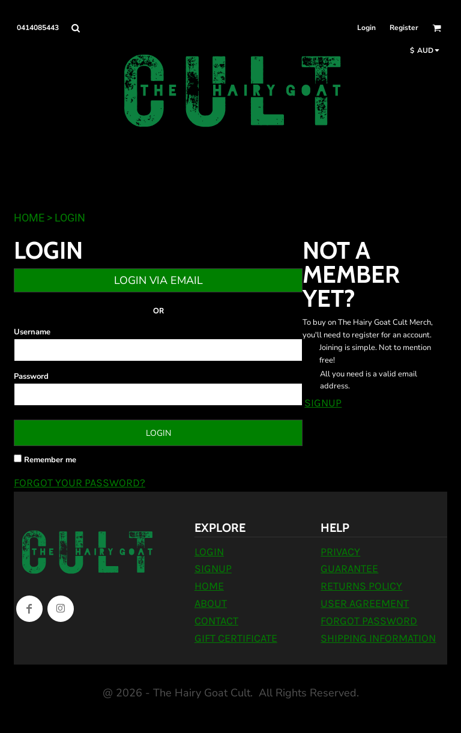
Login (366, 27)
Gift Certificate (235, 638)
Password (31, 376)
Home (29, 217)
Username (32, 332)
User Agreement (365, 603)
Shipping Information (378, 638)
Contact (216, 620)
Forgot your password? (79, 482)
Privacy (340, 551)
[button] (75, 27)
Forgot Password (369, 620)
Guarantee (349, 568)
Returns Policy (361, 586)
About (210, 603)
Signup (323, 402)
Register (404, 27)
